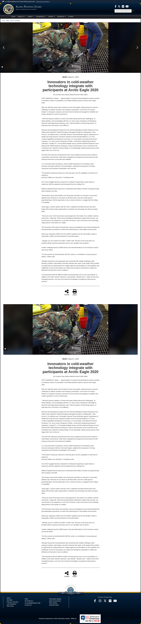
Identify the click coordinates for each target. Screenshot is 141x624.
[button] (43, 2)
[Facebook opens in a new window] (94, 601)
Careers (51, 16)
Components (41, 16)
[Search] (123, 11)
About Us (21, 16)
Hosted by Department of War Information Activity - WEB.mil (57, 618)
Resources (61, 16)
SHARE (66, 292)
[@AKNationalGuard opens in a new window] (105, 601)
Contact (70, 16)
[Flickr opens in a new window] (110, 601)
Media (30, 16)
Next (137, 48)
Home (13, 16)
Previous (4, 48)
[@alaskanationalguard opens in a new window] (99, 601)
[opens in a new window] (115, 6)
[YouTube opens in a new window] (115, 601)
